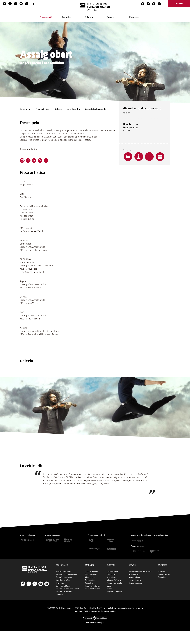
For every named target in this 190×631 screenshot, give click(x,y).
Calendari (59, 595)
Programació (46, 17)
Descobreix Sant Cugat (95, 623)
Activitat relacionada (95, 109)
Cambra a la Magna (63, 586)
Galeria (58, 109)
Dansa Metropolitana (64, 577)
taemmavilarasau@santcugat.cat (130, 608)
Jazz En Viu (60, 583)
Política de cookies (108, 611)
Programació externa (64, 592)
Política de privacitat (92, 611)
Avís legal (78, 611)
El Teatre (88, 17)
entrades (178, 3)
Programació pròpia (63, 572)
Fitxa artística (42, 109)
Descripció (25, 109)
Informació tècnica (114, 580)
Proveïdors (162, 577)
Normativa (89, 583)
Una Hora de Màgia (63, 580)
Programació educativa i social (67, 589)
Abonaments (90, 577)
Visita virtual (111, 577)
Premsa (110, 589)
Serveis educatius (135, 583)
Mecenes (161, 572)
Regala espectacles (92, 586)
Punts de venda (91, 575)
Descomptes (89, 580)
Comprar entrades (91, 572)
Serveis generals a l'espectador (140, 572)
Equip (109, 586)
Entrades (66, 17)
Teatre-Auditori (112, 572)
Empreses (134, 17)
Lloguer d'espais (135, 580)
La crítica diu (73, 109)
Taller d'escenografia (114, 583)
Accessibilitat (134, 575)
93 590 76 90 (105, 608)
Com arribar (111, 575)
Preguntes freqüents (92, 589)
